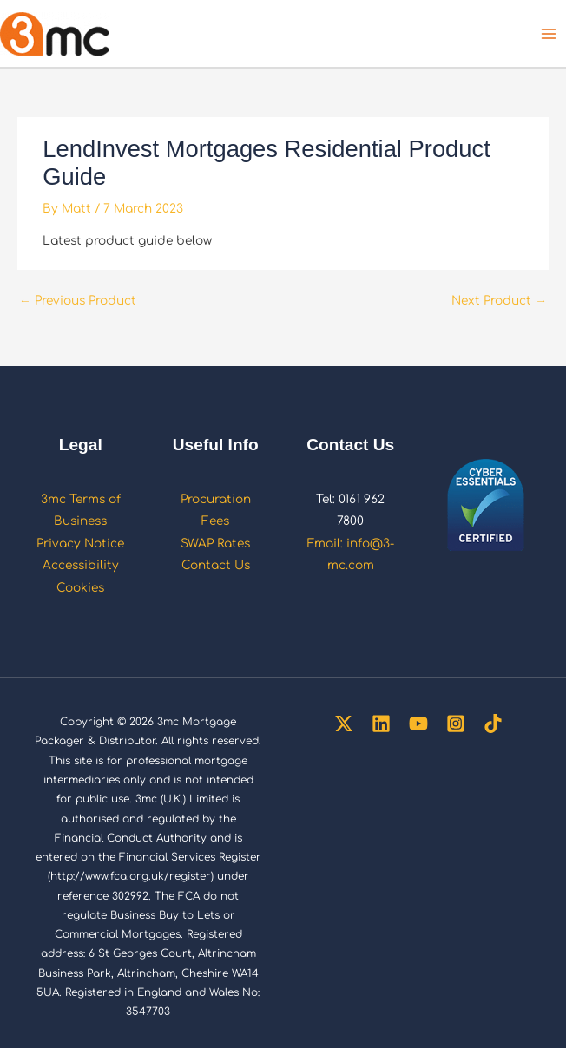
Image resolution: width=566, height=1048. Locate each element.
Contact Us (215, 565)
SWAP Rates (215, 543)
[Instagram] (455, 723)
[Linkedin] (381, 723)
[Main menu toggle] (549, 33)
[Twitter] (343, 723)
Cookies (80, 587)
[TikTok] (493, 723)
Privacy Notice (80, 543)
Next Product (499, 300)
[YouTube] (418, 723)
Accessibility (81, 565)
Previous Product (77, 300)
